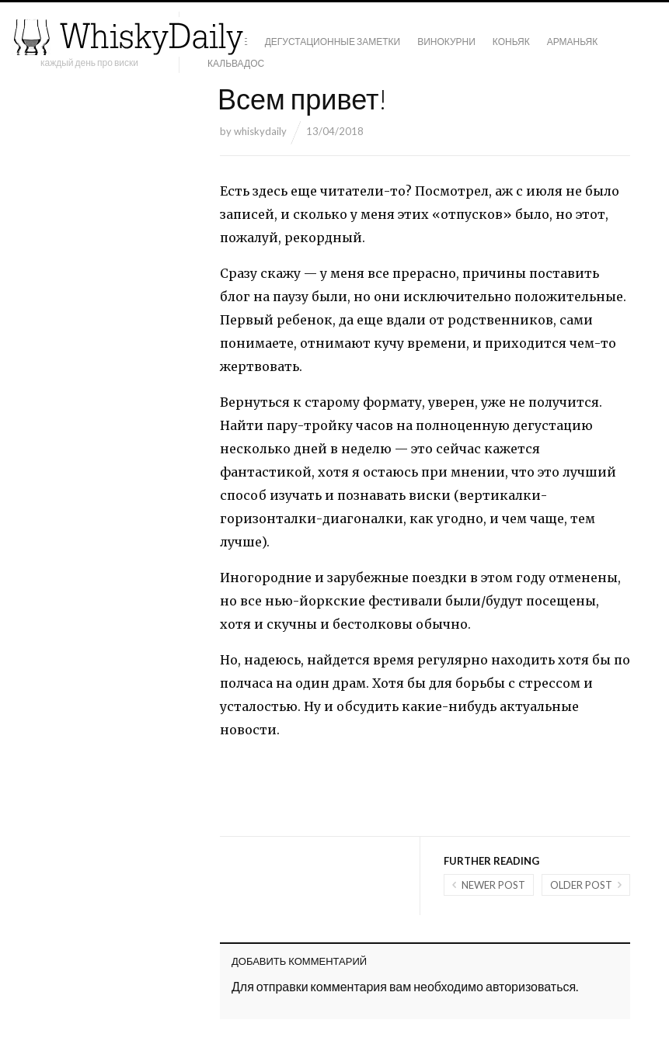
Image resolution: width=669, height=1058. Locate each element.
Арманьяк (572, 41)
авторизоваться (531, 986)
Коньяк (511, 41)
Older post (581, 885)
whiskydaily (260, 131)
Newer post (493, 885)
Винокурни (446, 41)
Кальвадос (235, 63)
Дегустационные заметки (332, 41)
